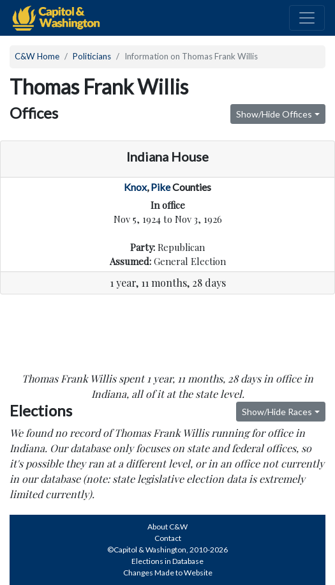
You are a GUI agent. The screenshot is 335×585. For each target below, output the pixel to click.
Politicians (92, 56)
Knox (135, 187)
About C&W (167, 526)
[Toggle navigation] (307, 18)
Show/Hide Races (277, 411)
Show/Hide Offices (274, 114)
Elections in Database (167, 561)
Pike (160, 187)
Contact (167, 538)
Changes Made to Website (167, 572)
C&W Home (37, 56)
